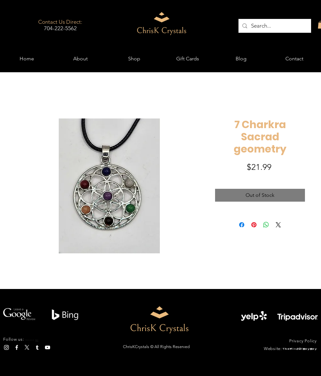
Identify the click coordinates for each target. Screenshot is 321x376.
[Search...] (274, 26)
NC (37, 340)
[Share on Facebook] (242, 225)
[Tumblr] (37, 347)
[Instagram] (6, 347)
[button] (134, 58)
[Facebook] (16, 347)
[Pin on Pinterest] (254, 225)
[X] (27, 347)
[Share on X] (278, 225)
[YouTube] (47, 347)
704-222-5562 (60, 28)
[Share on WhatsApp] (266, 225)
